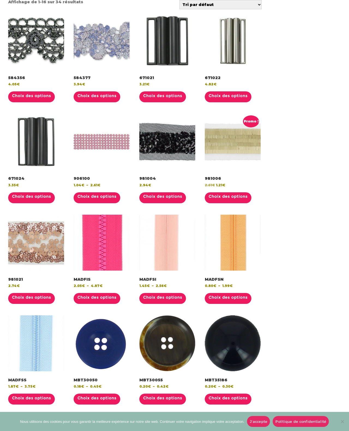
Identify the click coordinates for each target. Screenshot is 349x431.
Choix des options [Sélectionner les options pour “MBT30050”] (96, 398)
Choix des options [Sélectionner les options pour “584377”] (96, 95)
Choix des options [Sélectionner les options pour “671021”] (162, 95)
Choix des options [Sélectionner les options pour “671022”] (228, 95)
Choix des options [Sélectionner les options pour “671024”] (31, 196)
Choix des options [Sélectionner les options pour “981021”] (31, 297)
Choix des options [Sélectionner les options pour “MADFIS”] (96, 297)
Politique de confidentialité (300, 421)
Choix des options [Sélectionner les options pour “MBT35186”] (228, 398)
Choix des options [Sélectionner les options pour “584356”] (31, 95)
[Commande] (220, 4)
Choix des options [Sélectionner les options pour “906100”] (96, 196)
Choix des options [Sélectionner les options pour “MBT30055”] (162, 398)
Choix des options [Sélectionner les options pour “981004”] (162, 196)
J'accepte (258, 421)
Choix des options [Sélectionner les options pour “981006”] (228, 196)
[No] (342, 421)
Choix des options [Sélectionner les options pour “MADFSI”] (162, 297)
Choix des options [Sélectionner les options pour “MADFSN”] (228, 297)
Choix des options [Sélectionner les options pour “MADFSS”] (31, 398)
